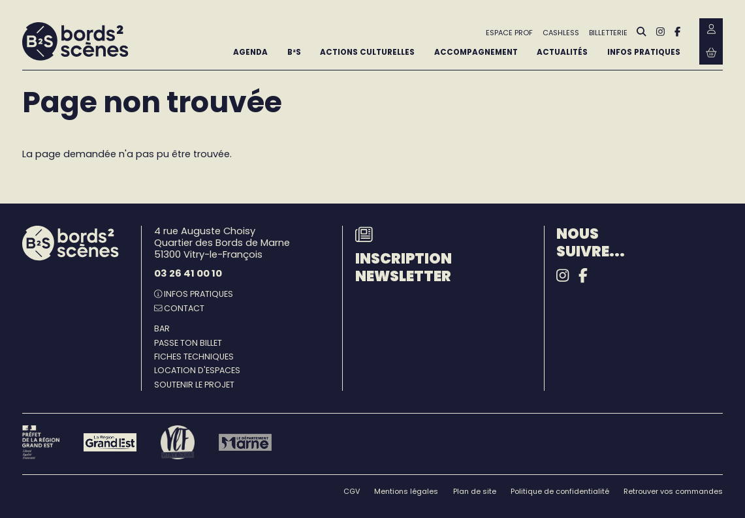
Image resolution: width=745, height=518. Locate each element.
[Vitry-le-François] (178, 442)
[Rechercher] (641, 32)
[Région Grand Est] (110, 442)
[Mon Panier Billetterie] (710, 53)
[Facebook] (677, 31)
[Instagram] (660, 31)
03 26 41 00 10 (188, 273)
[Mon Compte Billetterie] (710, 29)
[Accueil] (75, 41)
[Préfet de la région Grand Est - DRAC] (40, 442)
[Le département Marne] (245, 442)
